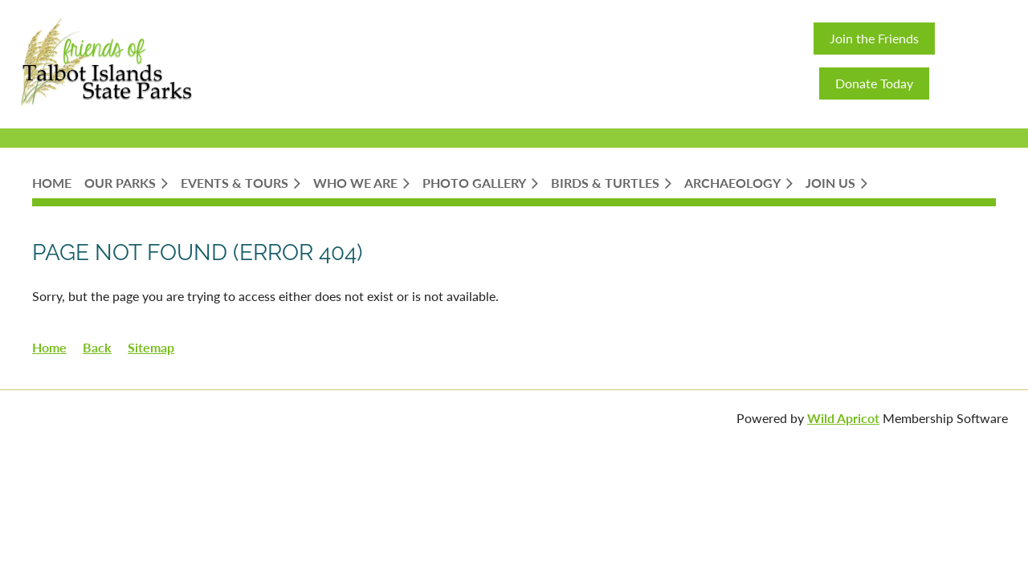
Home (49, 347)
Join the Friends (874, 38)
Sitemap (151, 347)
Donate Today (874, 83)
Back (97, 347)
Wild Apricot (843, 417)
